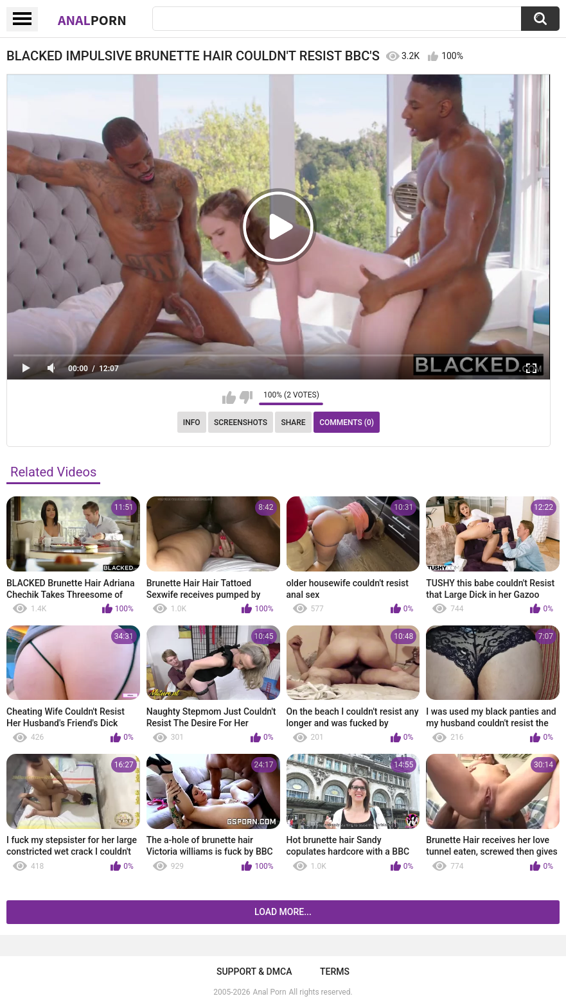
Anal (92, 20)
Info (191, 422)
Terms (334, 971)
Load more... (283, 912)
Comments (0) (346, 422)
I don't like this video (245, 397)
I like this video (229, 397)
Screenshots (240, 422)
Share (293, 422)
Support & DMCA (254, 971)
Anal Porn (270, 992)
